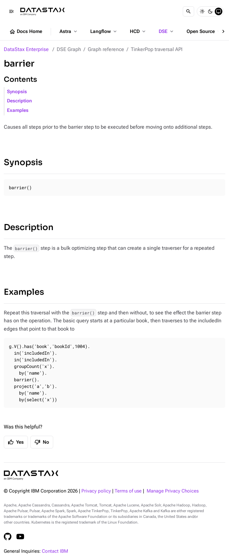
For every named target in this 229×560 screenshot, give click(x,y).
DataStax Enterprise (26, 49)
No (42, 442)
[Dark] (210, 11)
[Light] (202, 11)
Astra (69, 31)
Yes (16, 442)
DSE (167, 31)
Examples (18, 110)
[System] (218, 11)
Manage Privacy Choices (173, 491)
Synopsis (17, 91)
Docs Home (25, 32)
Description (19, 101)
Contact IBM (55, 551)
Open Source (204, 31)
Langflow (104, 31)
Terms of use (128, 491)
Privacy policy (96, 491)
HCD (138, 31)
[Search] (188, 11)
